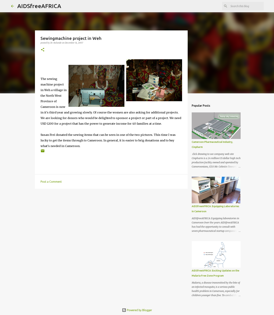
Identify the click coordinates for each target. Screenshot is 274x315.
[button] (43, 50)
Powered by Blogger (137, 310)
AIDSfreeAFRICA (39, 6)
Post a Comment (51, 181)
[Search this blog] (245, 6)
